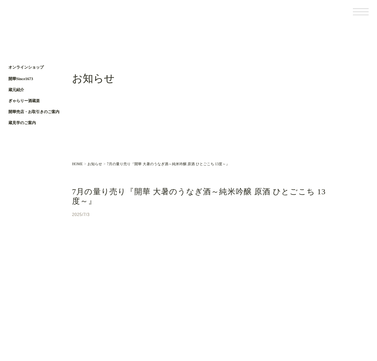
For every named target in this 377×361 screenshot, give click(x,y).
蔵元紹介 (16, 90)
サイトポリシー (325, 327)
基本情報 (275, 327)
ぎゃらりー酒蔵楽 (24, 101)
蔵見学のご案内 (22, 123)
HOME (77, 164)
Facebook (15, 166)
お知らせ (94, 164)
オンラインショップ (26, 67)
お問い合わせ (148, 322)
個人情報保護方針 (298, 327)
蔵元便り (144, 304)
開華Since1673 (20, 79)
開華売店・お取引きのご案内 (33, 112)
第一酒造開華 (30, 15)
